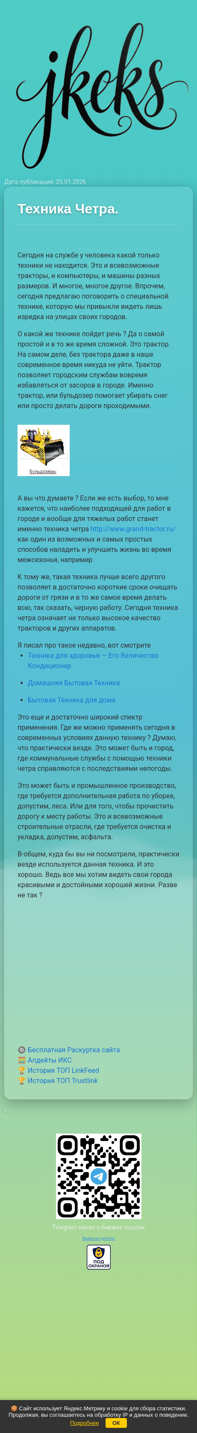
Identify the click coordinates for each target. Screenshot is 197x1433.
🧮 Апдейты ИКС (45, 1060)
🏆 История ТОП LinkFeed (58, 1070)
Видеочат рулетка (98, 1238)
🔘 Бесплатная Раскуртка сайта (69, 1050)
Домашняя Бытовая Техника (74, 683)
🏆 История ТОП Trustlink (58, 1081)
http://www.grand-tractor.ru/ (133, 529)
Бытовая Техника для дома (71, 700)
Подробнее (84, 1423)
